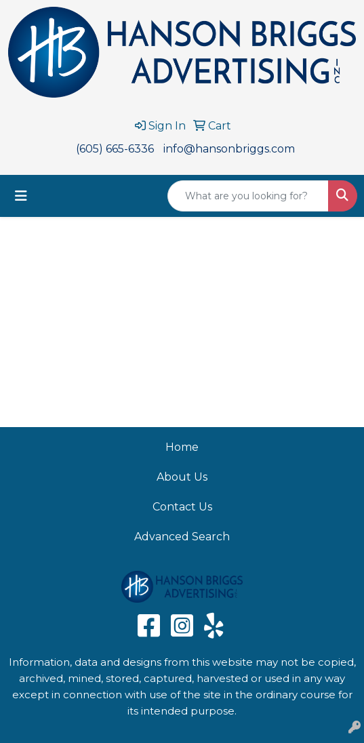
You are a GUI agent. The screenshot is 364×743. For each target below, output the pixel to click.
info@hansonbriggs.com (229, 148)
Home (182, 447)
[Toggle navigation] (21, 195)
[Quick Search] (248, 196)
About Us (182, 476)
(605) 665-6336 (115, 148)
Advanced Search (182, 536)
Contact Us (182, 506)
